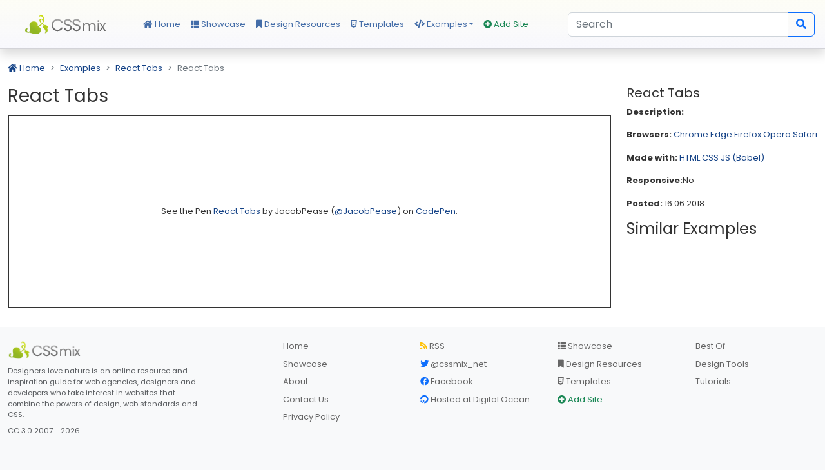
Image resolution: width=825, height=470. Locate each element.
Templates (377, 24)
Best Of (710, 346)
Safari (805, 134)
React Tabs (138, 68)
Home (161, 24)
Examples (440, 24)
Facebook (446, 381)
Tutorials (713, 381)
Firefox (747, 134)
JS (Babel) (742, 158)
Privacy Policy (311, 417)
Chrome (691, 134)
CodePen (436, 211)
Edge (721, 134)
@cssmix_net (453, 364)
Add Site (506, 24)
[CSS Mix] (46, 350)
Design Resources (298, 24)
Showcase (218, 24)
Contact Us (306, 399)
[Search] (678, 24)
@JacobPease (366, 211)
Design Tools (722, 364)
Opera (777, 134)
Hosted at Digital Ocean (475, 399)
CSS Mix (68, 24)
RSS (432, 346)
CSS (710, 158)
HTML (689, 158)
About (295, 381)
